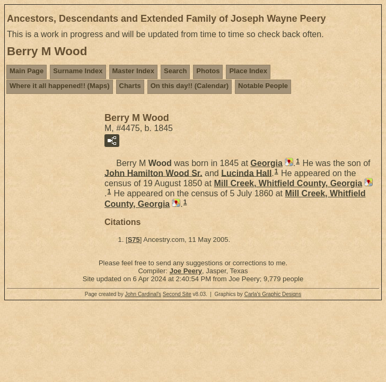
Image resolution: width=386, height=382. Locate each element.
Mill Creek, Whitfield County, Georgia (288, 183)
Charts (130, 86)
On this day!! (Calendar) (190, 86)
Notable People (263, 86)
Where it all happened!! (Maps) (60, 86)
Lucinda (246, 172)
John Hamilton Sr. (153, 172)
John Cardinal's (143, 294)
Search (175, 71)
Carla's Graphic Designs (273, 294)
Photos (208, 71)
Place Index (248, 71)
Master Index (133, 71)
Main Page (26, 71)
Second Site (177, 294)
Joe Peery (186, 271)
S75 (134, 240)
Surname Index (77, 71)
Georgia (266, 163)
